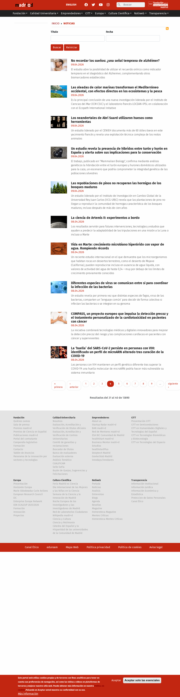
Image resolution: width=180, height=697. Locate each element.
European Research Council (28, 494)
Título (54, 31)
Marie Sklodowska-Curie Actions (30, 490)
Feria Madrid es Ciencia (65, 483)
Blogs (95, 497)
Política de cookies (129, 547)
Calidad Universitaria (64, 417)
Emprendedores (100, 417)
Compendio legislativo (25, 442)
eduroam (52, 547)
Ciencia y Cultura (62, 519)
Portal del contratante (25, 438)
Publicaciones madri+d (25, 435)
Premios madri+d (22, 428)
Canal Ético (137, 501)
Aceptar (116, 681)
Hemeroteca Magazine (104, 512)
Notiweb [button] (139, 13)
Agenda (96, 501)
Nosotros (57, 421)
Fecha (109, 31)
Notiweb (96, 480)
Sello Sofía (58, 467)
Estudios (96, 445)
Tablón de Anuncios (23, 452)
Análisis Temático (62, 460)
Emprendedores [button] (71, 13)
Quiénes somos (21, 421)
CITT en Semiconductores (144, 424)
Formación (19, 445)
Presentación (20, 483)
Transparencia (139, 480)
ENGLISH (71, 4)
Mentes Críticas (100, 515)
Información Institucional (144, 483)
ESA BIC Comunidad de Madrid (108, 435)
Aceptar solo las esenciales (142, 681)
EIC (15, 497)
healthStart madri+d (103, 438)
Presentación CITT (140, 421)
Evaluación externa (63, 456)
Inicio (55, 23)
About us (96, 421)
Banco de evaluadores (65, 452)
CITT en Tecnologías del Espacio (148, 442)
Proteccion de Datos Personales (148, 497)
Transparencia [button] (158, 13)
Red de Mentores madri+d (106, 431)
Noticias (96, 487)
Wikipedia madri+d (63, 515)
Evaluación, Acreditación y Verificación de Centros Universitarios (67, 435)
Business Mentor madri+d (105, 442)
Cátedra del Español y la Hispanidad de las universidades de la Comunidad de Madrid (70, 530)
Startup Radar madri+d (104, 424)
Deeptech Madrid (101, 452)
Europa (17, 480)
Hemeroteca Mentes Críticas (107, 519)
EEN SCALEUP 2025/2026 (26, 504)
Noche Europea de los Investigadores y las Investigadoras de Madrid (66, 505)
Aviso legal (156, 547)
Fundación (18, 417)
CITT (133, 417)
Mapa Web (72, 547)
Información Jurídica (142, 487)
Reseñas (96, 504)
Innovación (19, 512)
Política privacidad (98, 547)
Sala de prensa (21, 424)
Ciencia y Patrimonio (64, 522)
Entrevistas (98, 494)
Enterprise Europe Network (27, 501)
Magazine (97, 508)
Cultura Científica (62, 480)
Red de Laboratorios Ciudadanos (70, 512)
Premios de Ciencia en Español (30, 431)
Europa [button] (99, 13)
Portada (96, 483)
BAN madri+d (99, 428)
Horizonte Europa (22, 487)
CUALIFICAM (59, 463)
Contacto (18, 449)
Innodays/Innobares (103, 460)
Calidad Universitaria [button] (43, 13)
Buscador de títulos (63, 449)
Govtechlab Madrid (102, 456)
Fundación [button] (19, 13)
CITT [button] (87, 13)
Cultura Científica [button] (118, 13)
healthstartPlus (100, 449)
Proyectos (18, 515)
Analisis (96, 490)
